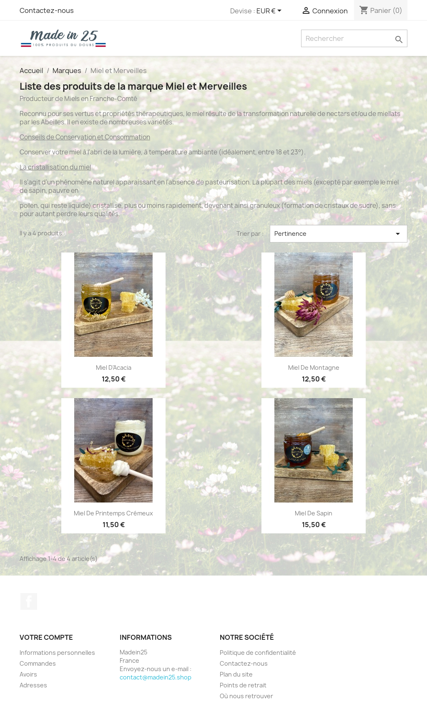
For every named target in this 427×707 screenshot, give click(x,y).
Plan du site (236, 674)
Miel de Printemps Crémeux (113, 513)
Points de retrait (243, 685)
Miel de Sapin (313, 513)
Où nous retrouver (246, 696)
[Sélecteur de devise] (270, 11)
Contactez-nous (47, 10)
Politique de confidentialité (258, 652)
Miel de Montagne (313, 367)
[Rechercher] (354, 38)
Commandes (38, 663)
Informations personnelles (57, 652)
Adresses (33, 685)
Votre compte (46, 637)
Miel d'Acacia (113, 367)
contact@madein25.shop (155, 677)
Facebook (28, 601)
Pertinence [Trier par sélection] (338, 234)
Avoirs (28, 674)
